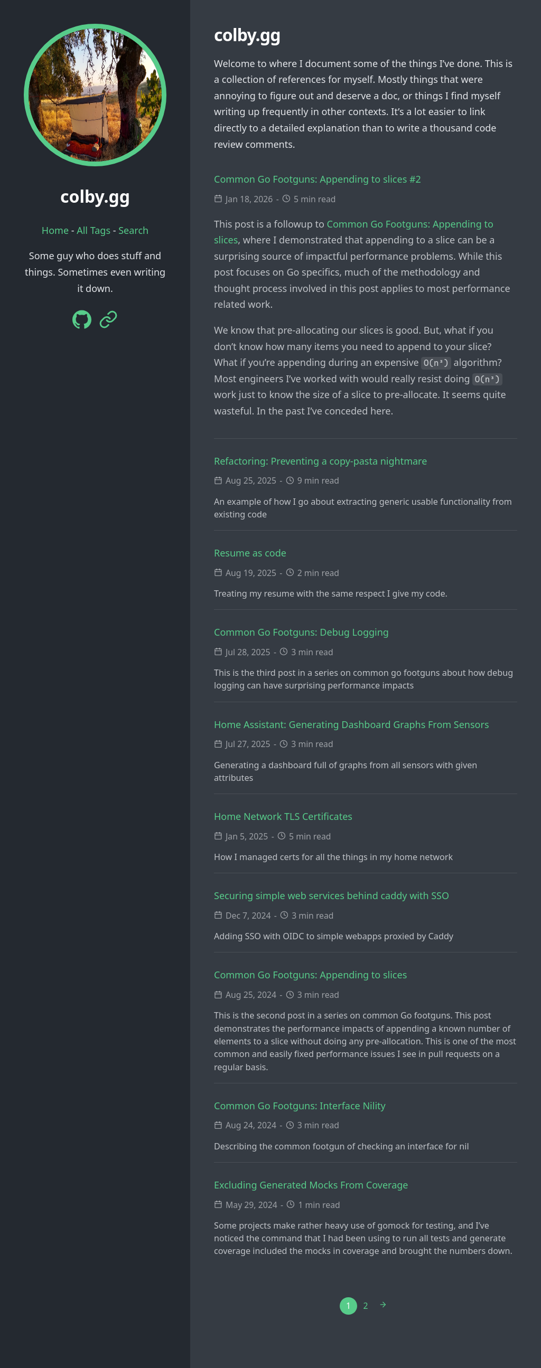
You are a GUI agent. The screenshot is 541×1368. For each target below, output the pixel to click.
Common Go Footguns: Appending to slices (310, 974)
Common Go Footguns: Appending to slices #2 (317, 179)
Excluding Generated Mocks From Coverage (311, 1184)
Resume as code (250, 552)
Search (133, 230)
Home (55, 230)
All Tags (93, 230)
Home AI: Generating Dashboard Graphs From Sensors (351, 724)
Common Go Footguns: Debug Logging (301, 632)
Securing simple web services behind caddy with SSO (331, 895)
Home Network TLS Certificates (283, 816)
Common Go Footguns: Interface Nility (300, 1105)
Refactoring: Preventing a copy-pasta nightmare (320, 461)
